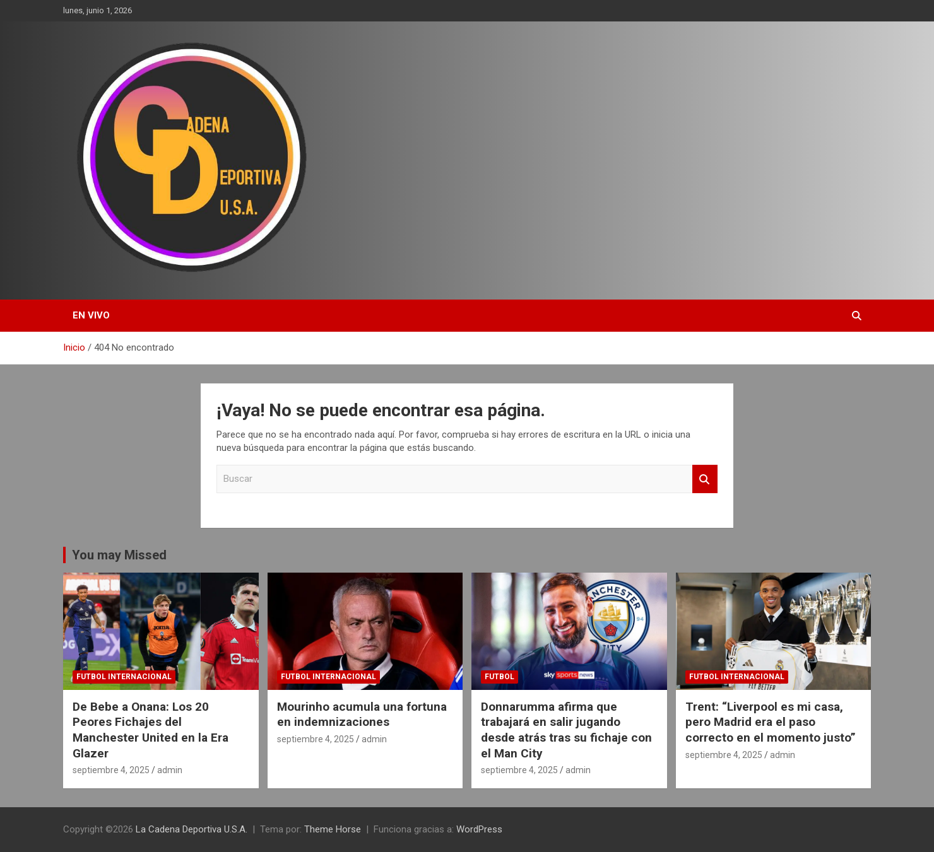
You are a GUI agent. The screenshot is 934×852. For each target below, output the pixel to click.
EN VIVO (91, 315)
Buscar (705, 479)
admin (169, 770)
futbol (499, 676)
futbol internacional (124, 676)
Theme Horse (332, 829)
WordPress (479, 829)
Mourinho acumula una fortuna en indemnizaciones (362, 714)
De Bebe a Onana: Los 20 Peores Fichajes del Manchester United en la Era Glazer (150, 730)
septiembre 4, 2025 (111, 770)
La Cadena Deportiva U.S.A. (191, 829)
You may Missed (119, 555)
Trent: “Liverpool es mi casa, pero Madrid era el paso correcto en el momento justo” (770, 722)
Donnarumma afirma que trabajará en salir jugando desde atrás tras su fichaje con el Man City (566, 730)
